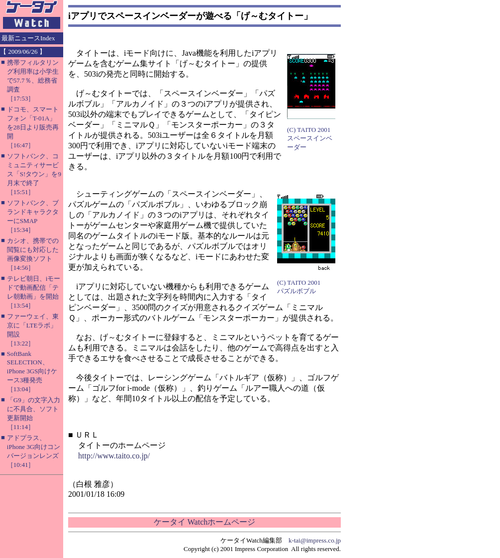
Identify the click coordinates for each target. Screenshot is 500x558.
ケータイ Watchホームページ (204, 522)
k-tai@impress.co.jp (315, 540)
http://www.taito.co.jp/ (114, 455)
